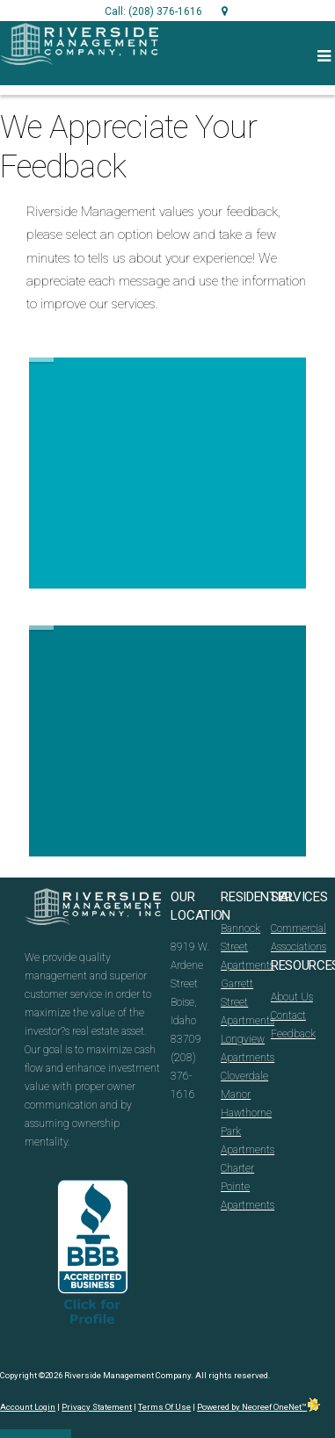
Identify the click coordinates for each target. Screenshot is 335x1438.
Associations (298, 947)
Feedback (293, 1034)
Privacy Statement (97, 1407)
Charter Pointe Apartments (247, 1186)
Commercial (298, 928)
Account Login (27, 1407)
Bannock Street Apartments (247, 947)
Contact (288, 1015)
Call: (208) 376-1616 (153, 11)
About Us (292, 997)
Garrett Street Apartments (247, 1002)
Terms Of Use (164, 1407)
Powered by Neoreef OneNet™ (259, 1407)
